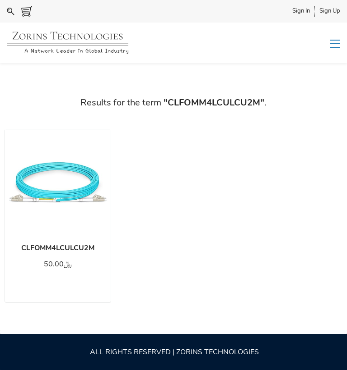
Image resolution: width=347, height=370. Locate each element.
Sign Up (329, 11)
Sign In (301, 11)
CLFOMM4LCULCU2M (57, 248)
